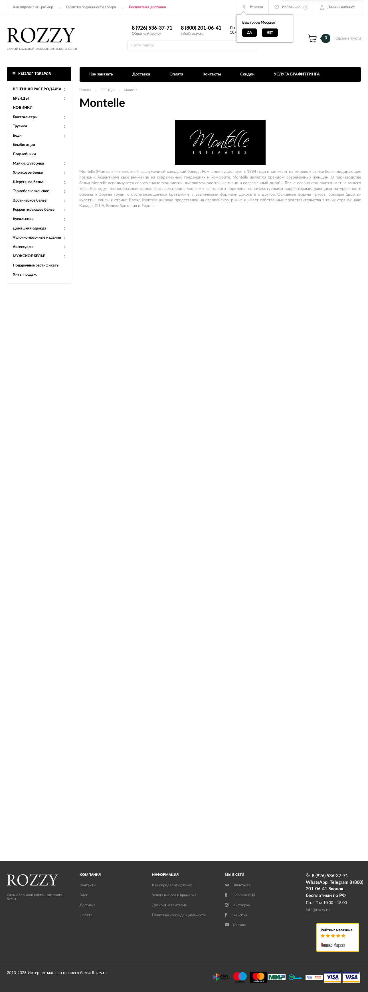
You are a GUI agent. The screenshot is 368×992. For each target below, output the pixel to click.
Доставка (141, 74)
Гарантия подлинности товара (91, 7)
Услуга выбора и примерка (174, 895)
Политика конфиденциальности (179, 915)
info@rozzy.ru (192, 34)
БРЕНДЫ (107, 90)
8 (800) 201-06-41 (201, 28)
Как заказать (101, 74)
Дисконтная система (169, 905)
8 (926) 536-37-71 (152, 28)
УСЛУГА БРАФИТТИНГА (297, 74)
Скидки (247, 74)
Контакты (212, 74)
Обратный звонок (146, 34)
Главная (85, 90)
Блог (84, 895)
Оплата (176, 74)
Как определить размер (33, 7)
